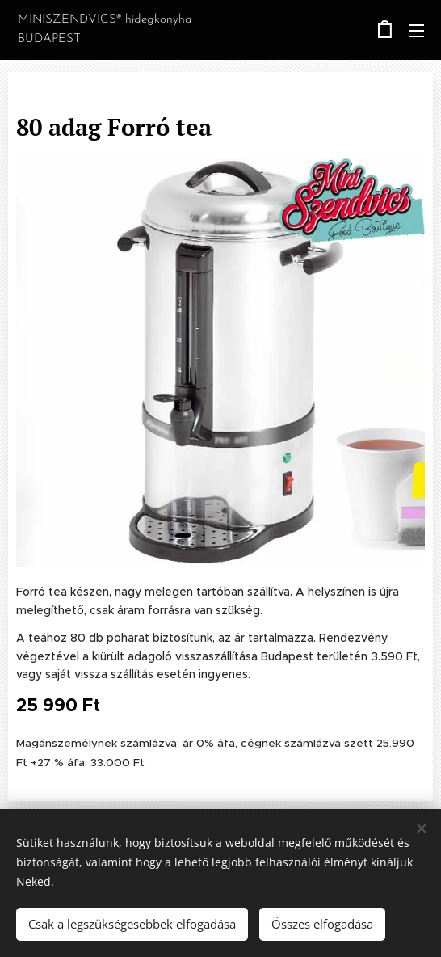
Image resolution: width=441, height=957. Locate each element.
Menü (417, 31)
